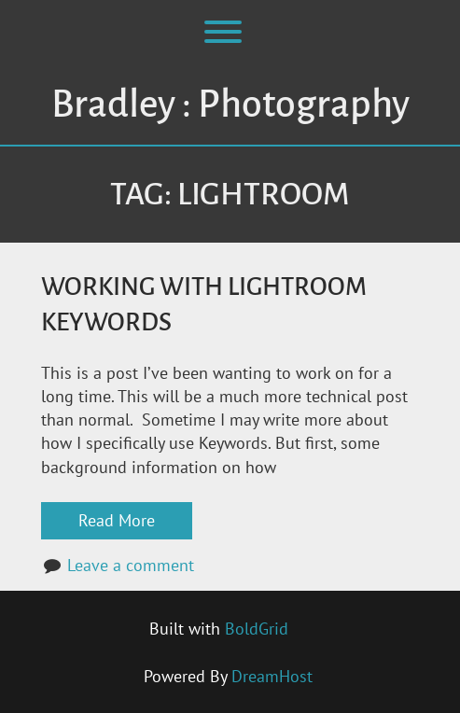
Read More (116, 520)
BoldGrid (256, 628)
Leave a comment (130, 565)
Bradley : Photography (230, 104)
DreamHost (272, 676)
